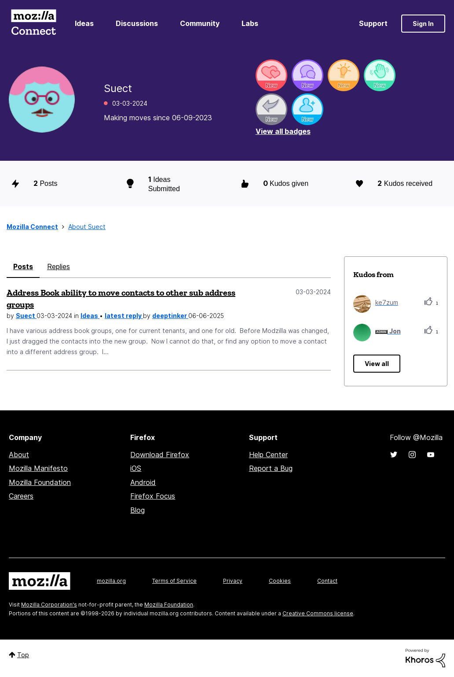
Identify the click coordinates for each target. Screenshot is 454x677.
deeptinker (170, 315)
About (19, 454)
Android (143, 482)
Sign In (423, 23)
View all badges (283, 131)
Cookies (280, 580)
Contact (327, 580)
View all (377, 363)
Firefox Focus (152, 496)
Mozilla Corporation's (49, 604)
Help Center (268, 454)
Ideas (84, 23)
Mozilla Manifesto (38, 468)
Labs (250, 23)
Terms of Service (174, 580)
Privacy (232, 580)
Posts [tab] (23, 266)
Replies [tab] (58, 266)
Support (373, 23)
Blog (137, 510)
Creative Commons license (317, 613)
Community (200, 23)
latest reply (124, 315)
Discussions (137, 23)
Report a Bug (271, 468)
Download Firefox (159, 454)
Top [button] (23, 655)
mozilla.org (111, 580)
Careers (21, 496)
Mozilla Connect (33, 23)
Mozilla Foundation (40, 482)
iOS (135, 468)
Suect (26, 315)
